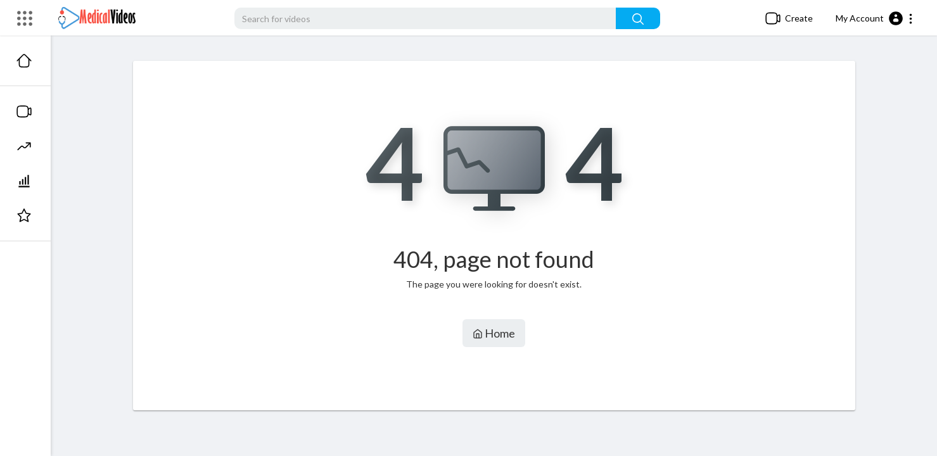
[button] (874, 18)
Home (494, 333)
